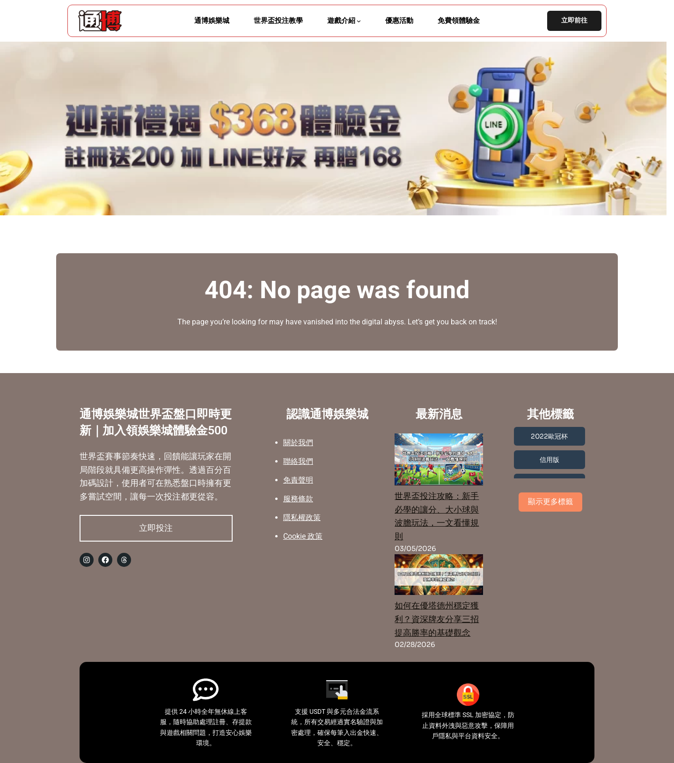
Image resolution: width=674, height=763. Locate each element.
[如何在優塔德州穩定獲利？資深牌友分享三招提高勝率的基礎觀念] (439, 576)
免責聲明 (298, 480)
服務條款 (298, 498)
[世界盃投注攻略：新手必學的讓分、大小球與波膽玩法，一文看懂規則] (439, 461)
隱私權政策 (302, 517)
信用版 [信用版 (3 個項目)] (549, 459)
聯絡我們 (298, 461)
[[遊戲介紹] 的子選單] (359, 21)
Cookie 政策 (302, 536)
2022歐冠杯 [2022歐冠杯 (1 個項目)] (549, 436)
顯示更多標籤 (550, 502)
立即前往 (574, 20)
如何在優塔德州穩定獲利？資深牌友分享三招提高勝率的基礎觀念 (437, 619)
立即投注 (156, 528)
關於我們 (298, 442)
